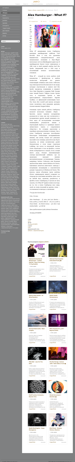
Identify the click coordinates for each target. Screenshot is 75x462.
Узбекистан (13, 171)
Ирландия (4, 143)
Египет (11, 187)
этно (9, 48)
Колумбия (7, 148)
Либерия (8, 189)
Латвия (16, 150)
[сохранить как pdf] (55, 21)
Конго (14, 187)
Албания (14, 182)
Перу (2, 161)
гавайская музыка (6, 205)
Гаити (2, 137)
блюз (2, 48)
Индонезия (8, 142)
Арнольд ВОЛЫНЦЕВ (7, 67)
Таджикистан (13, 192)
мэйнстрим (14, 205)
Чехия (14, 174)
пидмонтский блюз (14, 211)
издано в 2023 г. (41, 10)
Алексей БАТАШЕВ (11, 56)
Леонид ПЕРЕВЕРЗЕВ (7, 88)
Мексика (9, 155)
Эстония (3, 177)
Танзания (3, 194)
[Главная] (37, 2)
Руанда (3, 192)
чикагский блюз (15, 224)
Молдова (14, 155)
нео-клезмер (8, 206)
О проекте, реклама (37, 4)
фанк (15, 221)
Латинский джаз (10, 203)
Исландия (10, 143)
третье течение (9, 221)
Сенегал (3, 164)
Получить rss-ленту (52, 4)
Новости (25, 4)
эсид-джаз (9, 226)
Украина (3, 172)
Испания (15, 143)
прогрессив (11, 215)
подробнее (32, 276)
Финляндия (14, 172)
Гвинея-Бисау (4, 187)
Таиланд (3, 168)
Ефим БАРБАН (10, 82)
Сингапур (13, 164)
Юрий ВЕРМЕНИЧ (5, 114)
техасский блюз (5, 219)
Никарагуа (4, 158)
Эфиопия (8, 177)
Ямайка (17, 177)
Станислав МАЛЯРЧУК (11, 109)
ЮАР (13, 177)
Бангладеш (4, 129)
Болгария (7, 130)
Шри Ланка (9, 182)
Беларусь (10, 129)
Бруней (14, 184)
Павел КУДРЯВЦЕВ (6, 104)
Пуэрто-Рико (4, 163)
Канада (15, 147)
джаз (6, 48)
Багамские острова (6, 184)
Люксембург (12, 151)
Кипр (2, 181)
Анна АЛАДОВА (11, 64)
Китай (2, 148)
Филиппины (10, 194)
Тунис (7, 169)
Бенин (2, 130)
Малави (17, 189)
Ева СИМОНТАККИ (6, 80)
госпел (3, 206)
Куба (5, 150)
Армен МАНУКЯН (11, 66)
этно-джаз (15, 227)
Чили (17, 174)
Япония (16, 194)
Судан (14, 166)
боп (4, 203)
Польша (6, 161)
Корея (12, 148)
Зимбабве (11, 140)
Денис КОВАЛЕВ (5, 77)
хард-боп (14, 223)
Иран (16, 142)
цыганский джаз (5, 224)
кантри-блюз (4, 211)
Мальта (3, 182)
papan (2, 53)
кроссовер (4, 215)
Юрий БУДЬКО (13, 113)
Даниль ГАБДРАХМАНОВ (7, 117)
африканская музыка (7, 200)
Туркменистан (13, 169)
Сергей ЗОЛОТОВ (13, 106)
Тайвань (8, 168)
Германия (7, 137)
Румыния (15, 163)
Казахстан (16, 145)
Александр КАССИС (6, 54)
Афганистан (9, 127)
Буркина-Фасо (5, 185)
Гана (16, 135)
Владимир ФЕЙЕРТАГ (7, 74)
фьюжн (9, 223)
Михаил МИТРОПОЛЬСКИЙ (8, 93)
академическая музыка (13, 198)
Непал (2, 156)
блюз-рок (16, 202)
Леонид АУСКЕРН (14, 87)
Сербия (8, 164)
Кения (15, 179)
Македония (4, 153)
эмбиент (3, 226)
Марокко (3, 155)
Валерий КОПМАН (14, 70)
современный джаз (6, 227)
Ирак (13, 142)
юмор (4, 36)
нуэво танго (9, 208)
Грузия (3, 138)
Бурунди (3, 132)
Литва (6, 151)
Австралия (4, 124)
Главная (17, 4)
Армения (3, 127)
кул (2, 203)
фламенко (4, 223)
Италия (3, 145)
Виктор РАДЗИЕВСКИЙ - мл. (8, 72)
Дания (7, 138)
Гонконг (13, 137)
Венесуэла (9, 134)
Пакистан (9, 159)
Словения (9, 166)
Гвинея (16, 185)
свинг (12, 216)
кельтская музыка (6, 213)
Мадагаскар (13, 181)
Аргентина (16, 126)
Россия (11, 163)
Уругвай (8, 172)
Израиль (16, 140)
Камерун (10, 147)
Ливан (2, 151)
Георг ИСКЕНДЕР (11, 75)
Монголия (10, 190)
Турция (3, 171)
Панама (15, 159)
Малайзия (10, 153)
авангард (3, 198)
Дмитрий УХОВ (15, 79)
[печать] (43, 21)
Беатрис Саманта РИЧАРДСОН (9, 116)
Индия (3, 142)
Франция (3, 174)
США (18, 166)
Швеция (10, 176)
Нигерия (7, 156)
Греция (17, 137)
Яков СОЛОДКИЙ (11, 119)
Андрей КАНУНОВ (6, 62)
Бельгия (15, 129)
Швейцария (4, 176)
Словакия (3, 166)
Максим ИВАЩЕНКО (10, 90)
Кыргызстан (10, 150)
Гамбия (11, 185)
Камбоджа (4, 147)
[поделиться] (33, 21)
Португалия (12, 161)
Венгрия (3, 134)
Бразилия (13, 130)
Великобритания (10, 132)
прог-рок (13, 213)
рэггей (8, 216)
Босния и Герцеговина (7, 179)
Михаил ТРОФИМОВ (6, 95)
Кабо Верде (9, 145)
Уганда (8, 171)
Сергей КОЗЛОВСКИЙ (7, 108)
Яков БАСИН (14, 114)
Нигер (14, 190)
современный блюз (10, 218)
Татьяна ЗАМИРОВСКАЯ (7, 111)
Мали (15, 153)
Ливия (13, 189)
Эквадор (15, 176)
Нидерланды (13, 156)
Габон (13, 135)
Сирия (7, 192)
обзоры (34, 10)
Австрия (9, 124)
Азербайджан (5, 126)
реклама (3, 232)
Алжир (11, 126)
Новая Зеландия (11, 158)
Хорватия (9, 174)
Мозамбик (4, 190)
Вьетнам (8, 135)
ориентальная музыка (12, 210)
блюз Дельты (9, 202)
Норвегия (3, 159)
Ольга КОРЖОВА (13, 103)
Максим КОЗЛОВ (5, 91)
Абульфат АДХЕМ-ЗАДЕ (11, 53)
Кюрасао (6, 181)
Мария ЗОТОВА (15, 91)
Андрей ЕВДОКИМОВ (13, 61)
